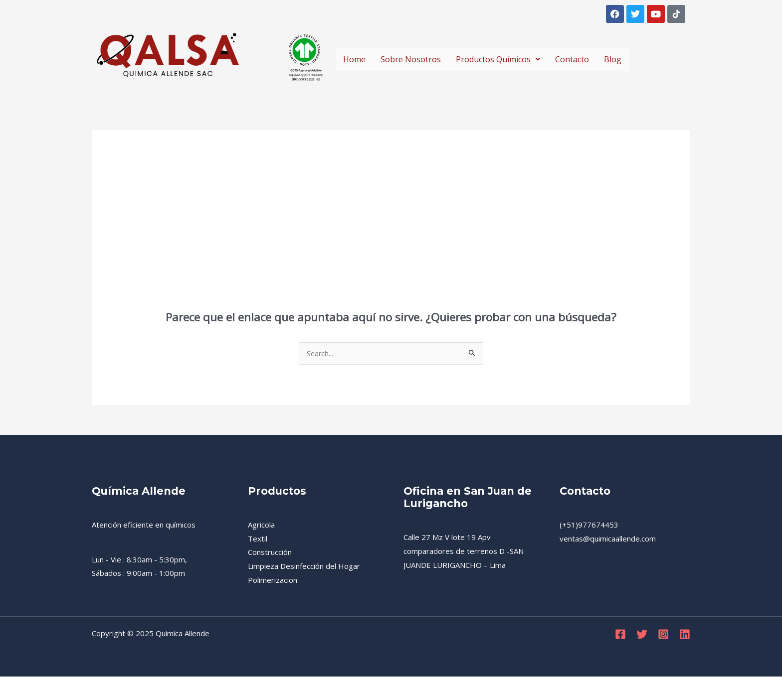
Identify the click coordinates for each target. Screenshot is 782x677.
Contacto (572, 59)
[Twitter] (641, 634)
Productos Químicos (498, 59)
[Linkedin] (684, 634)
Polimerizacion (272, 580)
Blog (612, 59)
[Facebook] (620, 634)
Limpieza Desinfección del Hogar (304, 566)
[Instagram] (663, 634)
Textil (257, 539)
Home (354, 59)
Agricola (261, 525)
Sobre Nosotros (411, 59)
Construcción (270, 552)
